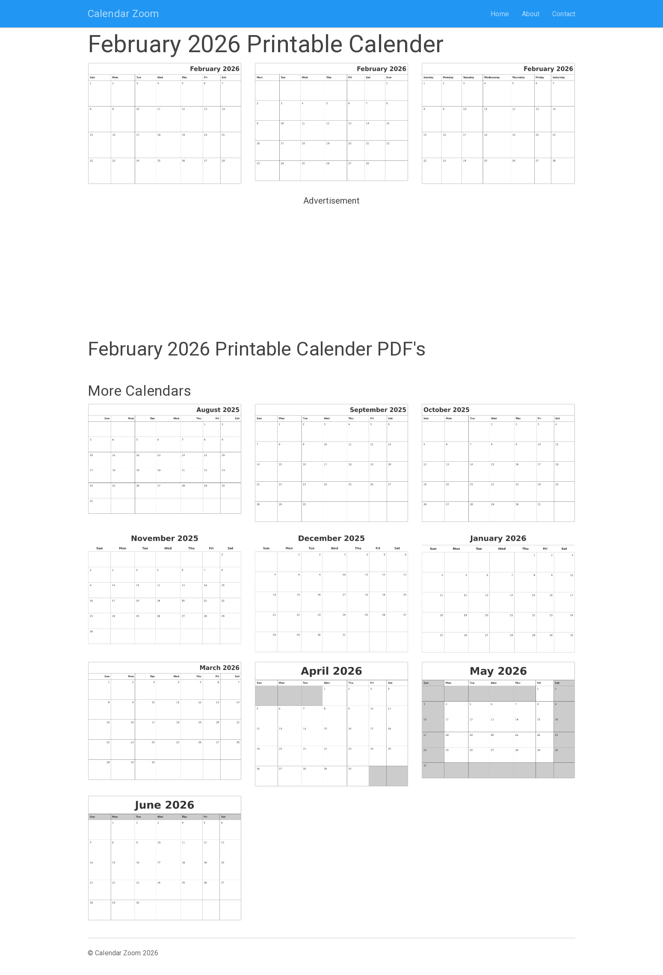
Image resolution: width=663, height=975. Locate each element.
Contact (563, 14)
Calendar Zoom (123, 14)
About (531, 14)
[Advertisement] (331, 269)
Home (500, 14)
